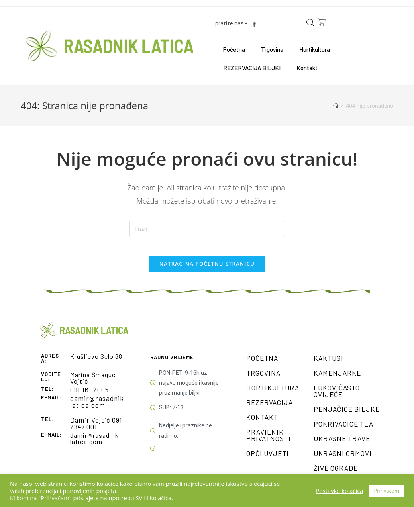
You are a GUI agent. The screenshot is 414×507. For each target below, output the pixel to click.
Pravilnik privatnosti (268, 440)
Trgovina (272, 49)
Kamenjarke (337, 378)
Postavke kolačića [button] (339, 490)
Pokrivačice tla (343, 429)
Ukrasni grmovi (343, 459)
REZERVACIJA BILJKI (252, 67)
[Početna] (335, 105)
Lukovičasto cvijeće (337, 396)
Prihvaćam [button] (386, 490)
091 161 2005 (88, 395)
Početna (234, 49)
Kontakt (307, 67)
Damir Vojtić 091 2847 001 (94, 428)
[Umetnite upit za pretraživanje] (207, 229)
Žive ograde (336, 474)
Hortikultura (314, 49)
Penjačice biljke (347, 415)
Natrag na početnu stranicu (207, 269)
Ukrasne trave (342, 444)
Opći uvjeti (267, 459)
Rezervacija (269, 408)
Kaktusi (328, 364)
